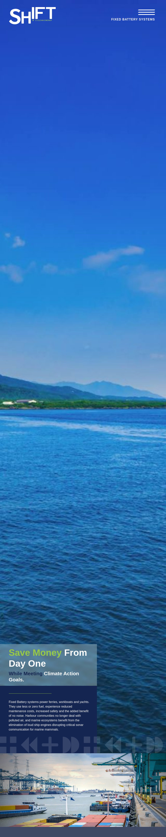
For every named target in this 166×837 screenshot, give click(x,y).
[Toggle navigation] (146, 12)
